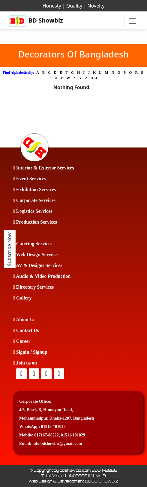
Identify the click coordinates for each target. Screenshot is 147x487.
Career (22, 341)
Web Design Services (35, 254)
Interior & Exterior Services (43, 167)
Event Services (29, 178)
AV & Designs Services (37, 265)
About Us (24, 319)
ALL (94, 78)
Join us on (25, 362)
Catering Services (32, 243)
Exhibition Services (34, 189)
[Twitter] (34, 374)
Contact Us (26, 330)
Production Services (35, 222)
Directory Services (33, 287)
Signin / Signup (30, 352)
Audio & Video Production (41, 276)
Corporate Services (34, 200)
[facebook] (22, 374)
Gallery (22, 297)
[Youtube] (59, 374)
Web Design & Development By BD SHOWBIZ (73, 481)
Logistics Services (32, 211)
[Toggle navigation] (132, 21)
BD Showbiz (36, 21)
